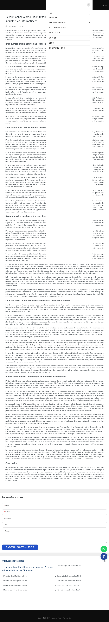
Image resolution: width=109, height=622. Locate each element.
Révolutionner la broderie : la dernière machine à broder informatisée (69, 581)
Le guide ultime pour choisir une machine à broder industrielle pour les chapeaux (27, 569)
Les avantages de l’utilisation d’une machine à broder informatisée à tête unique (69, 565)
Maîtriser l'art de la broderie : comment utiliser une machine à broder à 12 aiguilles (15, 590)
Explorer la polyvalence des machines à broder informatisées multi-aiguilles (69, 576)
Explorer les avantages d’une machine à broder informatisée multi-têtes (15, 581)
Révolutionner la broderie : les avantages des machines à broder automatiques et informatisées (69, 590)
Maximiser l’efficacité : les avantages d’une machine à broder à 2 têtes (69, 585)
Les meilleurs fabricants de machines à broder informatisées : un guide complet (15, 585)
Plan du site (67, 618)
